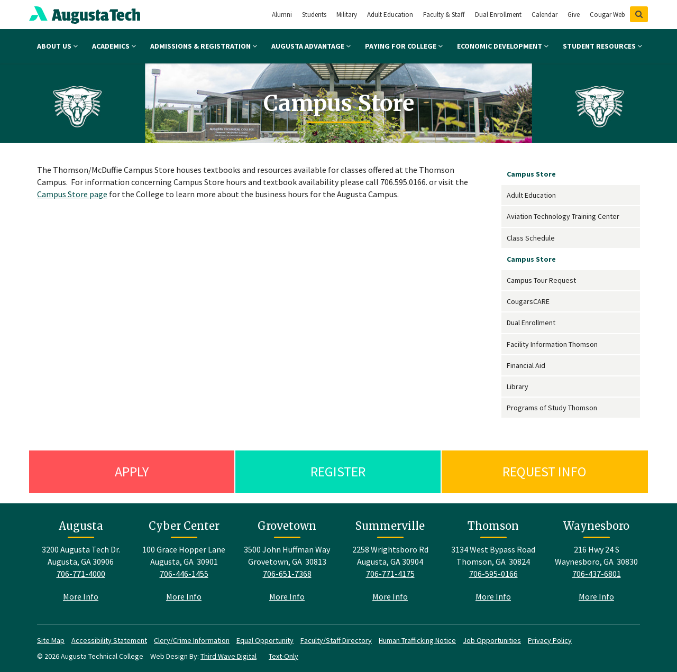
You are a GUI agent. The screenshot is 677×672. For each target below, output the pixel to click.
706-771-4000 (81, 573)
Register (337, 471)
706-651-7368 (287, 573)
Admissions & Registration (203, 46)
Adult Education (390, 14)
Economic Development (502, 46)
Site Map (51, 640)
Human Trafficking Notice (417, 640)
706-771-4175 (390, 573)
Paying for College (404, 46)
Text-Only (283, 656)
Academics (114, 46)
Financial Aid (526, 365)
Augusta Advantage (311, 46)
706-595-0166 (493, 573)
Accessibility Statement (109, 640)
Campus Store (531, 174)
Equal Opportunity (265, 640)
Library (517, 386)
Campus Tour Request (541, 280)
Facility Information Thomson (552, 344)
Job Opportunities (492, 640)
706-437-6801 (596, 573)
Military (346, 14)
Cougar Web (607, 14)
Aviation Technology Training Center (563, 216)
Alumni (282, 14)
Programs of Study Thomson (552, 407)
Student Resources (602, 46)
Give (574, 14)
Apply (132, 471)
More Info (80, 596)
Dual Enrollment (498, 14)
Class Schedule (531, 238)
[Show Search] (639, 14)
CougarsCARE (528, 301)
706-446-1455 (184, 573)
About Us (57, 46)
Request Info (544, 471)
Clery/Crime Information (192, 640)
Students (314, 14)
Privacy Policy (550, 640)
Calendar (544, 14)
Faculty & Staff (444, 14)
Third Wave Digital (228, 656)
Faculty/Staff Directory (336, 640)
